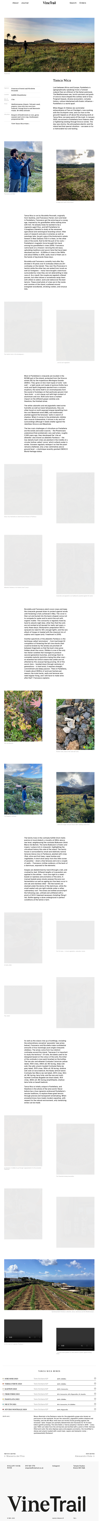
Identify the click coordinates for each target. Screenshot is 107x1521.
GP (63, 1518)
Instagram (56, 1466)
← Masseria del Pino (14, 1456)
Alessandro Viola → (84, 1456)
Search (73, 3)
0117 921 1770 (30, 1466)
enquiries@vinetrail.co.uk (34, 1468)
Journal (25, 3)
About (15, 3)
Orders (82, 3)
